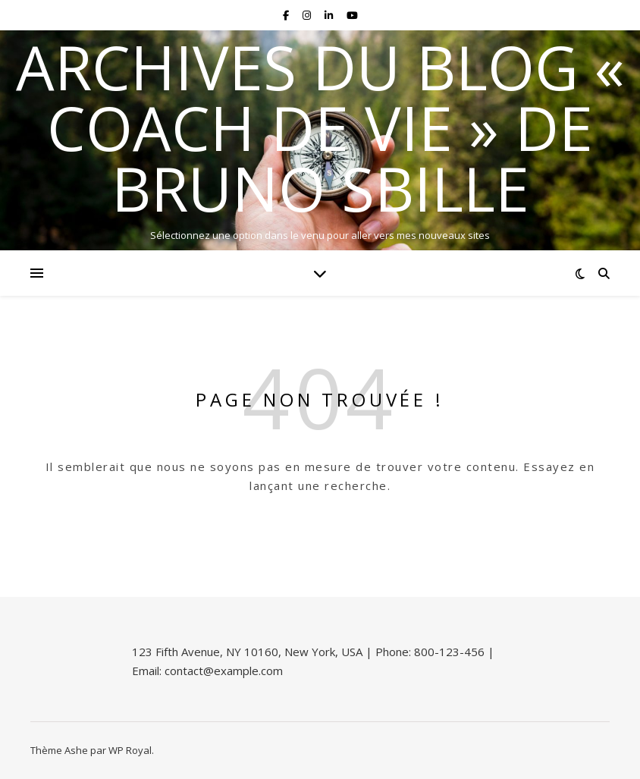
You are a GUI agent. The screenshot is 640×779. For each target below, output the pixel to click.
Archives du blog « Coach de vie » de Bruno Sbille (320, 127)
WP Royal (130, 750)
